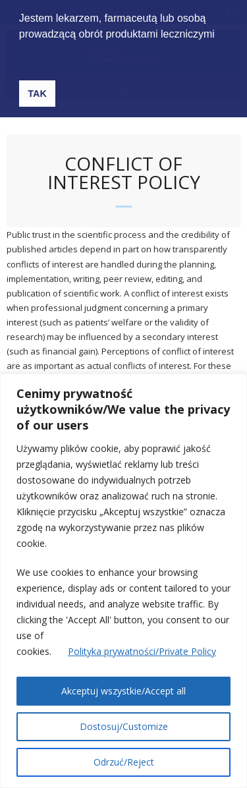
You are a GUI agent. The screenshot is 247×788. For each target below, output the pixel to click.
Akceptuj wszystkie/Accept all (123, 691)
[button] (32, 52)
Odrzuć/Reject (124, 762)
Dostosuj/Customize (124, 726)
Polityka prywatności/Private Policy (142, 651)
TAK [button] (37, 93)
